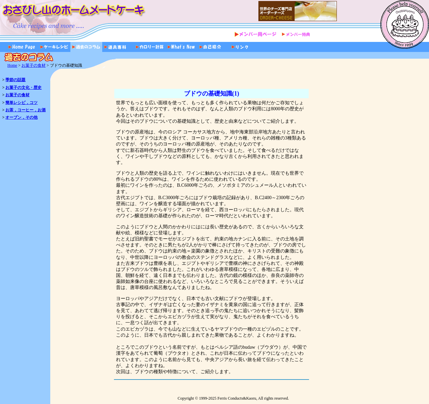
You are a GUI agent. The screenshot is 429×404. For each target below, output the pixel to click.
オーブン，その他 (21, 117)
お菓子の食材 (33, 65)
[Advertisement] (401, 189)
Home (12, 65)
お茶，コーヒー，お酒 (25, 110)
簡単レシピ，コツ (21, 102)
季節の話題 (15, 79)
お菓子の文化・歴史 (23, 87)
